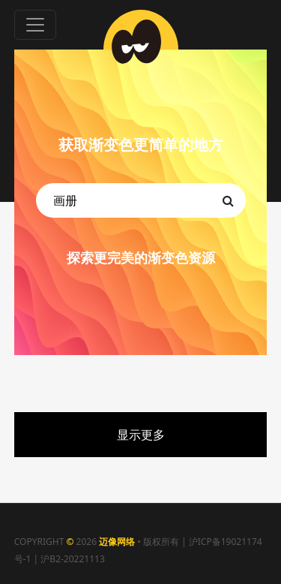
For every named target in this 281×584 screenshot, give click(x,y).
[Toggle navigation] (35, 25)
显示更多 (141, 434)
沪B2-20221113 (72, 558)
